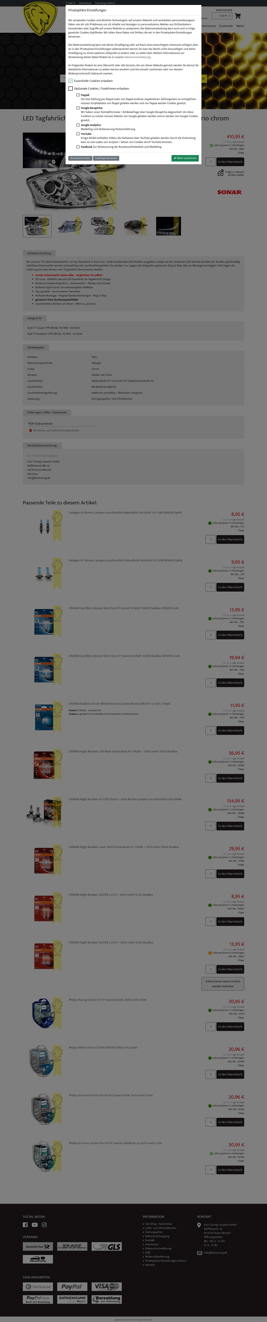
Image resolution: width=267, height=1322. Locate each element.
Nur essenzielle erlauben (80, 158)
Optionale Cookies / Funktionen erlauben (101, 88)
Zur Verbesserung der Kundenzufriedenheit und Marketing (121, 147)
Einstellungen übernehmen (106, 158)
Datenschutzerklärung (137, 57)
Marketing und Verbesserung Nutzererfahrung (108, 127)
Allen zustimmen (185, 158)
